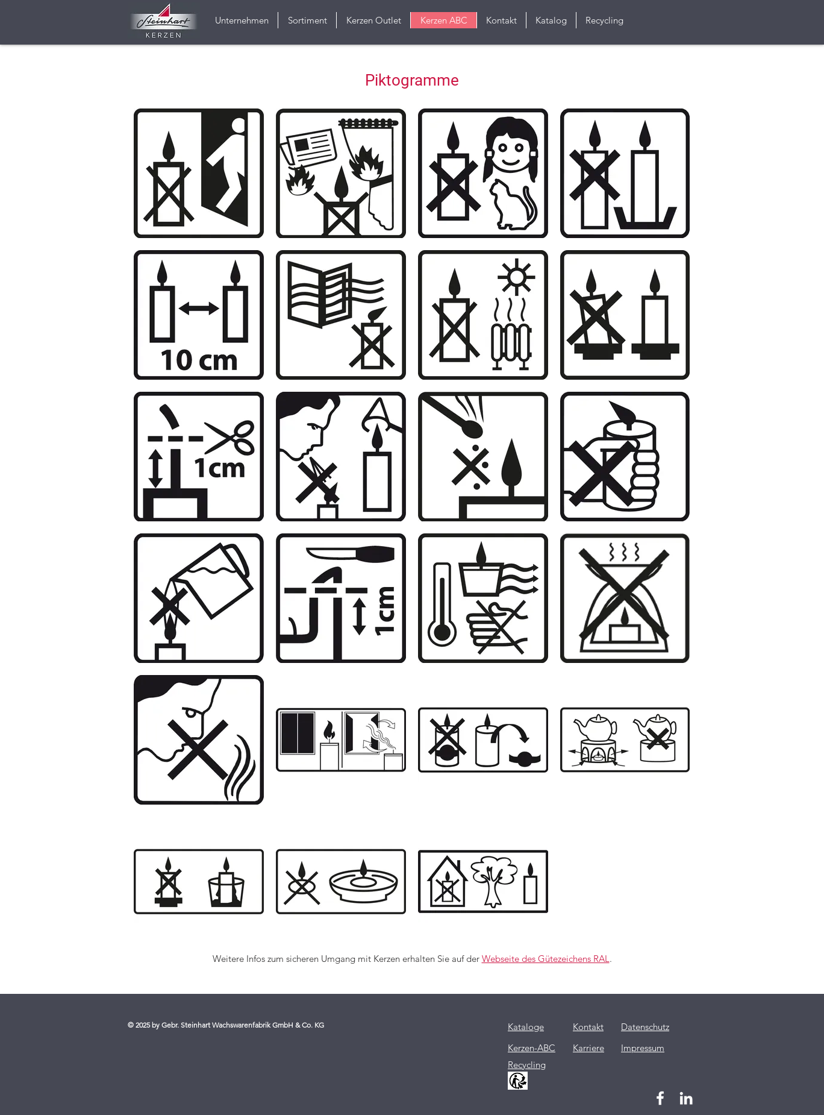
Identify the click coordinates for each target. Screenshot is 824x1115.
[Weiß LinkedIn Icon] (686, 1098)
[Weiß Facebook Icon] (660, 1098)
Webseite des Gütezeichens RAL (546, 958)
